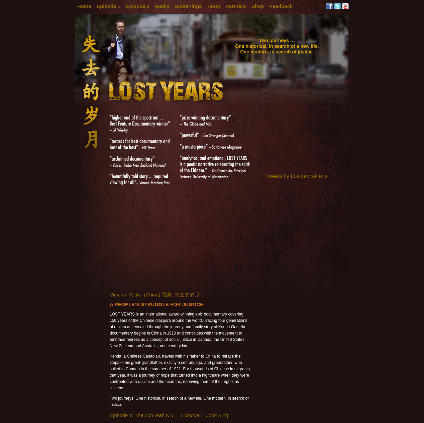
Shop (257, 6)
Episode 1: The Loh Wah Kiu (141, 415)
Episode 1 (108, 6)
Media (162, 6)
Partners (236, 6)
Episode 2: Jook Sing (204, 415)
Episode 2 (137, 6)
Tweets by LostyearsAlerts (296, 176)
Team (213, 6)
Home (84, 6)
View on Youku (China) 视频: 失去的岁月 (155, 294)
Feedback (281, 6)
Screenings (188, 6)
